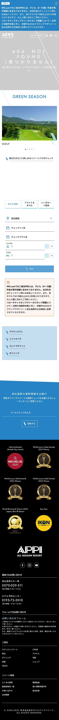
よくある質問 (7, 682)
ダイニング (6, 657)
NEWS (4, 666)
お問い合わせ (7, 690)
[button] (25, 149)
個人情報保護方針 (40, 686)
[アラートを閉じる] (56, 3)
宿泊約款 (36, 690)
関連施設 (36, 682)
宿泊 (4, 653)
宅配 (34, 657)
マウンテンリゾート (10, 649)
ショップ (36, 662)
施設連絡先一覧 (8, 686)
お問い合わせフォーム (14, 618)
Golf (6, 143)
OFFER (35, 649)
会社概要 (5, 695)
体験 (4, 662)
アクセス (36, 653)
